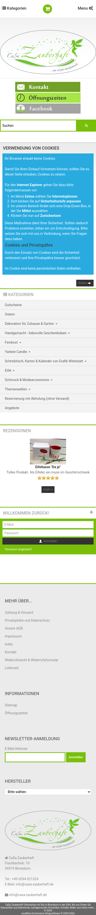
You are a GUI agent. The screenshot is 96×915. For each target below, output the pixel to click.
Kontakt (10, 652)
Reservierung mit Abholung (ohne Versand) (37, 398)
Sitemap (11, 705)
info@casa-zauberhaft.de (28, 895)
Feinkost (13, 342)
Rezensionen (17, 430)
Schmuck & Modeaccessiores (29, 380)
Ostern (10, 314)
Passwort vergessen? (18, 549)
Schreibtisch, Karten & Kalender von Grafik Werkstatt (46, 361)
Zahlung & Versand (19, 612)
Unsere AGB (14, 628)
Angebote (12, 408)
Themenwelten (17, 389)
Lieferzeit (12, 668)
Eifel (10, 370)
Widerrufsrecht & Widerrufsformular (31, 660)
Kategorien (14, 8)
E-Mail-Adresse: (16, 749)
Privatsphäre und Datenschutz (27, 620)
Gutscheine (13, 305)
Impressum (13, 636)
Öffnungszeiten (16, 713)
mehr (48, 489)
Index (9, 644)
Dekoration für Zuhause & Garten (31, 324)
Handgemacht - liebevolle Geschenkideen (37, 333)
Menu (85, 8)
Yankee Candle (17, 352)
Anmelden (48, 541)
